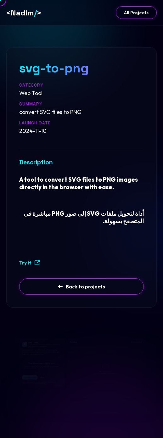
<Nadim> (23, 13)
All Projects (136, 12)
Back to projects (81, 286)
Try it (29, 262)
